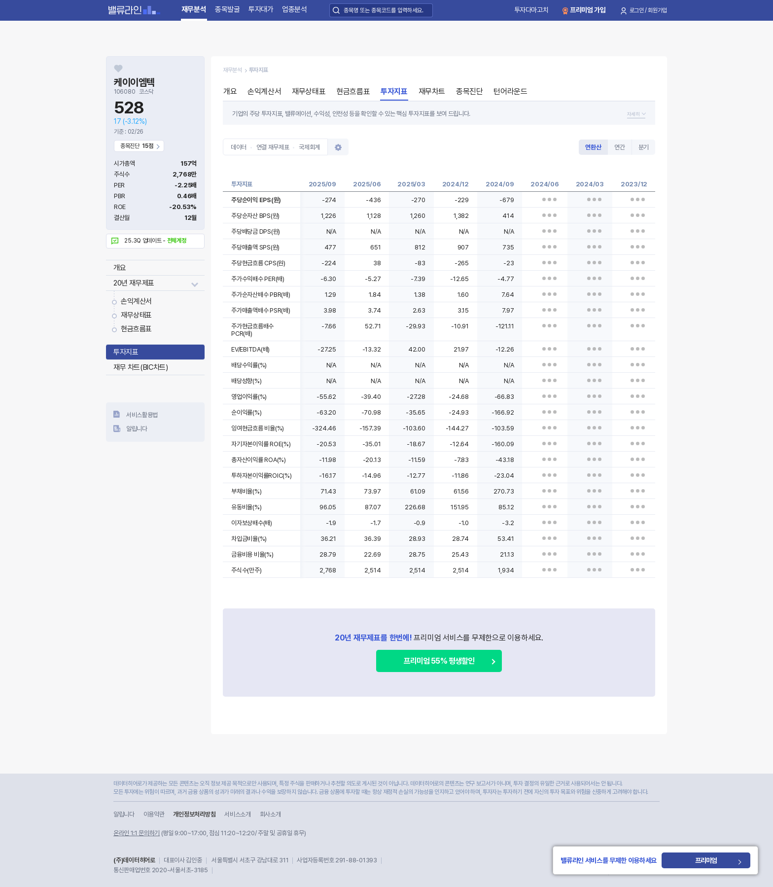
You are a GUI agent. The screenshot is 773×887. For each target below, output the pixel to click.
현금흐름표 (136, 328)
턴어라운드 (510, 91)
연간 (619, 147)
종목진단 (469, 91)
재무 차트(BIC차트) (140, 367)
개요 (119, 267)
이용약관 (154, 814)
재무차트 (432, 91)
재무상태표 (136, 315)
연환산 (593, 147)
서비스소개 (237, 814)
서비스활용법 (142, 415)
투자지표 (125, 352)
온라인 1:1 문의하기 (136, 833)
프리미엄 (709, 860)
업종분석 (294, 9)
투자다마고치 (531, 10)
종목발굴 (227, 9)
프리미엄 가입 (588, 10)
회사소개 (270, 814)
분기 (643, 147)
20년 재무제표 (133, 283)
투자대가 (261, 9)
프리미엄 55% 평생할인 (439, 661)
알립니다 (136, 428)
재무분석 (194, 9)
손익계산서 (136, 301)
